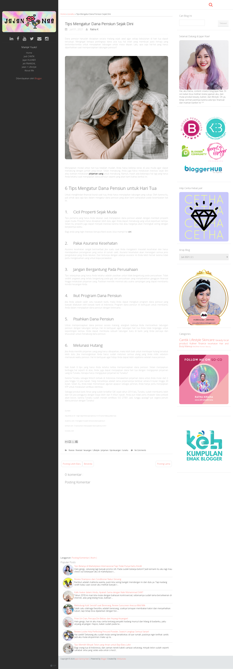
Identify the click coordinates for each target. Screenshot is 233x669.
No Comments (140, 450)
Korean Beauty (205, 346)
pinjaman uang (96, 173)
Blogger (38, 78)
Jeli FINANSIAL (29, 63)
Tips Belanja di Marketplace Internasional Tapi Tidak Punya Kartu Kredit (108, 566)
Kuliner (193, 343)
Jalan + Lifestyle (29, 67)
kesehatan (213, 343)
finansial (79, 450)
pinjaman (105, 450)
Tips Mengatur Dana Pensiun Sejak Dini (99, 23)
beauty (220, 340)
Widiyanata (121, 659)
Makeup (189, 346)
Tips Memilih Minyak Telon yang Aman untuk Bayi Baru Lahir (102, 644)
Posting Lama (163, 463)
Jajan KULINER (29, 60)
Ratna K (94, 29)
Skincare (209, 339)
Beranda (88, 463)
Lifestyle (96, 450)
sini (129, 231)
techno (196, 346)
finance (72, 450)
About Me (29, 70)
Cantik (184, 339)
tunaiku (71, 14)
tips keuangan (115, 450)
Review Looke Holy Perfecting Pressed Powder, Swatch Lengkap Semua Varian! (111, 631)
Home (29, 53)
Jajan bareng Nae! (82, 659)
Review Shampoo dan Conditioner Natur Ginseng (97, 579)
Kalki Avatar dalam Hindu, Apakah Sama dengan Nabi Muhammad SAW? (108, 592)
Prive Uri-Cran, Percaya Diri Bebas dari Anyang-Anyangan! (101, 618)
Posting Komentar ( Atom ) (84, 557)
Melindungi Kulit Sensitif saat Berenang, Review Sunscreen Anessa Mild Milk (109, 605)
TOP (53, 665)
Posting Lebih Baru (72, 463)
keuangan (88, 450)
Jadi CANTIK (29, 56)
